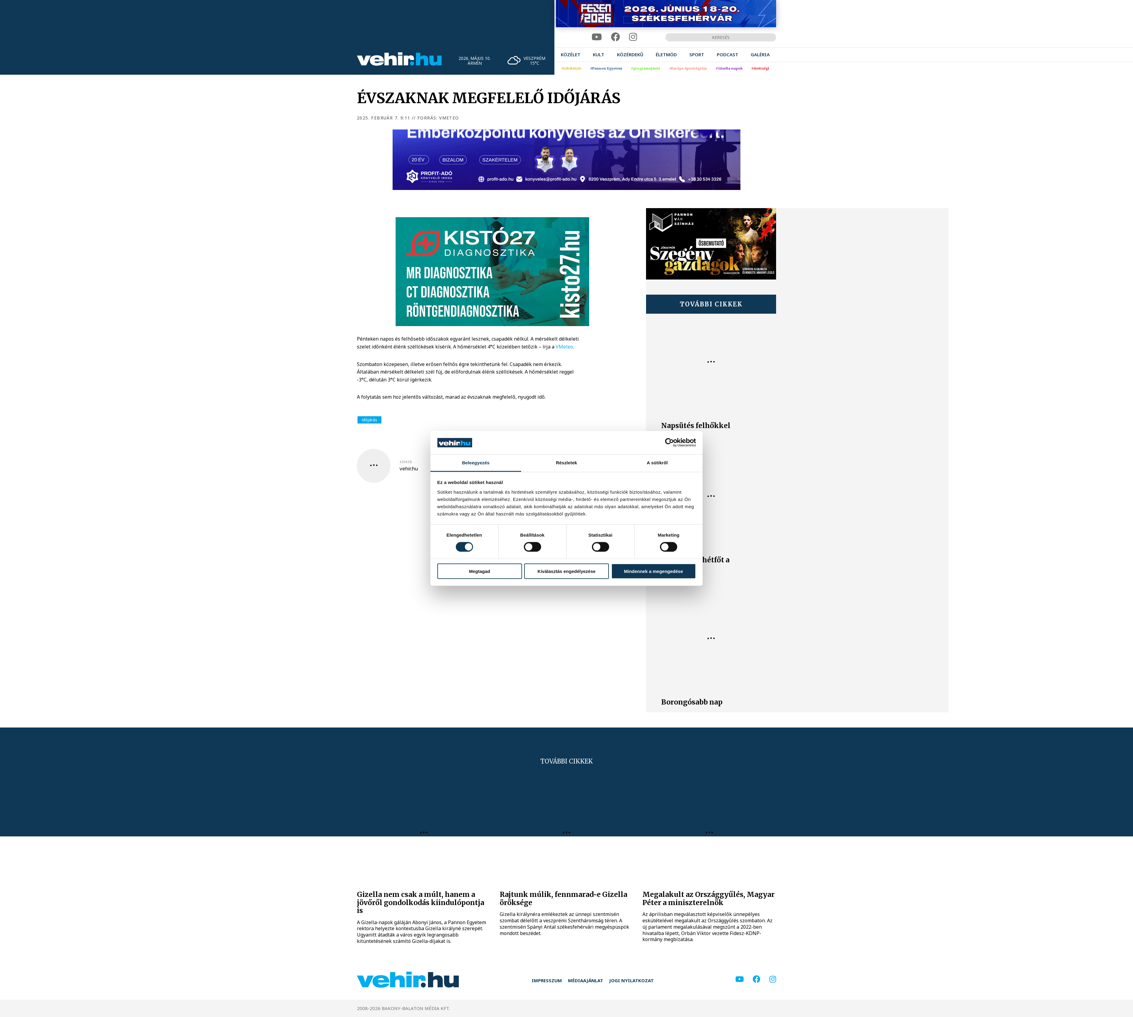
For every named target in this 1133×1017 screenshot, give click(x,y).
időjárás (369, 420)
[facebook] (615, 37)
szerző (406, 462)
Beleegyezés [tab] (475, 462)
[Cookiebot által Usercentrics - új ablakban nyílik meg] (669, 442)
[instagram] (633, 37)
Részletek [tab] (566, 462)
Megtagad (479, 571)
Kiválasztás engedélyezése (566, 571)
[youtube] (597, 37)
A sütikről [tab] (657, 462)
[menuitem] (570, 54)
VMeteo (564, 346)
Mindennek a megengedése (653, 571)
